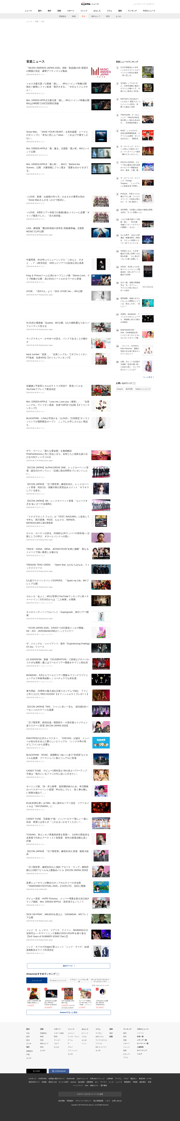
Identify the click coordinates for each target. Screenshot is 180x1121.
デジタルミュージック (58, 980)
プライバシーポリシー (83, 1101)
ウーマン (103, 1082)
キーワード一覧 (142, 1043)
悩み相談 (81, 1082)
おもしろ (97, 11)
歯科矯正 (142, 1082)
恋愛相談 (89, 1082)
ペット (84, 1043)
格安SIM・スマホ (145, 1078)
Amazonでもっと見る (68, 1012)
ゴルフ (56, 1043)
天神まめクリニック (97, 1078)
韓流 (108, 16)
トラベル (99, 1043)
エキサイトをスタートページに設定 (90, 1094)
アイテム (118, 1078)
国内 (40, 11)
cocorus (73, 1082)
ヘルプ (139, 1054)
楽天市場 (129, 389)
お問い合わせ (117, 1101)
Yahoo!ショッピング (142, 389)
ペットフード (78, 1085)
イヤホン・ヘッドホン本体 (79, 980)
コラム (109, 11)
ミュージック (37, 980)
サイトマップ (142, 1050)
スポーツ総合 (59, 1033)
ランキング (132, 11)
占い (96, 1082)
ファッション (73, 1050)
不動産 (135, 1082)
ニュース (28, 11)
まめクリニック (82, 1078)
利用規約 (70, 1101)
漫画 (120, 11)
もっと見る (148, 377)
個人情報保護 (98, 1101)
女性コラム (100, 1036)
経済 (28, 1036)
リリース (140, 1033)
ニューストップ (139, 4)
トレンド (83, 11)
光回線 (44, 1082)
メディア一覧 (142, 1040)
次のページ (69, 966)
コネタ (84, 1036)
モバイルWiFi (63, 1082)
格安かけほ (53, 1082)
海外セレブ (95, 16)
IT (68, 1043)
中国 (28, 1054)
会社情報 (61, 1101)
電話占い (133, 1078)
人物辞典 (140, 1047)
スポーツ (70, 11)
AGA (86, 1085)
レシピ (111, 1082)
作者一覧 (140, 1036)
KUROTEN (42, 1078)
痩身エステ (94, 1085)
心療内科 (110, 1078)
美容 (149, 1082)
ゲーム (70, 1040)
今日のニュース (149, 11)
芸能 (59, 11)
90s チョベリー (101, 1047)
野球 (55, 1036)
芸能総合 (62, 16)
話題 (111, 1036)
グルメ (70, 1047)
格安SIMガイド (34, 1082)
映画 (74, 16)
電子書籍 (103, 1085)
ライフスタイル (101, 1040)
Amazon (120, 389)
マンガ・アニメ (73, 1036)
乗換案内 (127, 1082)
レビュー (71, 1033)
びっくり (85, 1033)
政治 (28, 1040)
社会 (28, 1033)
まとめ (118, 16)
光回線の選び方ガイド (56, 1078)
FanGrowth (71, 1078)
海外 (49, 11)
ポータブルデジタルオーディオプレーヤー (100, 980)
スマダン (99, 1033)
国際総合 (29, 1051)
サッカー (57, 1040)
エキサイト (151, 4)
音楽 (83, 16)
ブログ (126, 1078)
